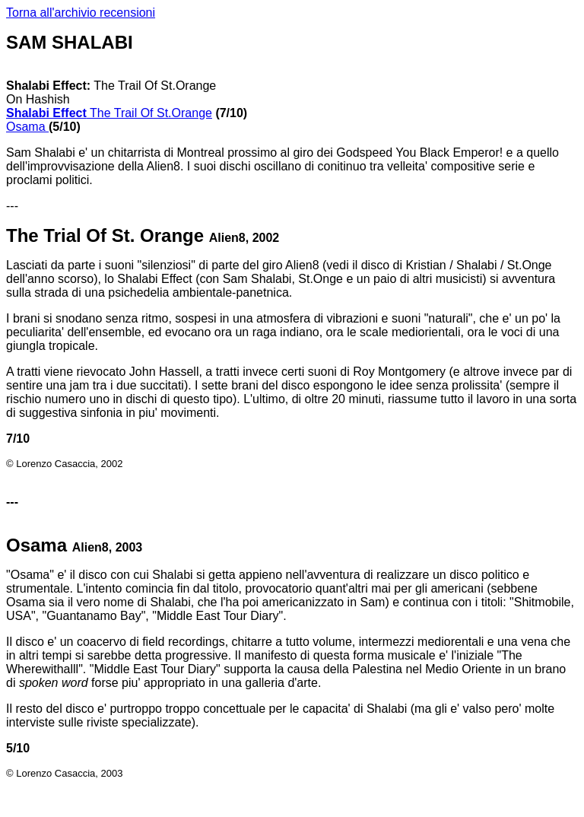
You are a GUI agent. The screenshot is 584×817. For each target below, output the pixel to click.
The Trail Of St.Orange (109, 112)
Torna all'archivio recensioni (80, 12)
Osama (27, 126)
